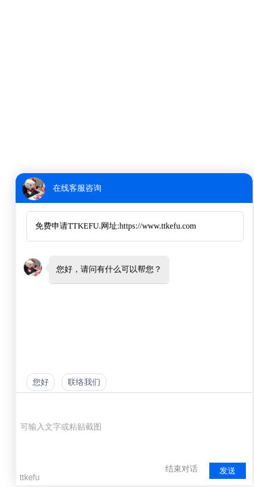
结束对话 (181, 468)
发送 (227, 471)
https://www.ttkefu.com (157, 226)
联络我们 (84, 382)
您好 (41, 382)
